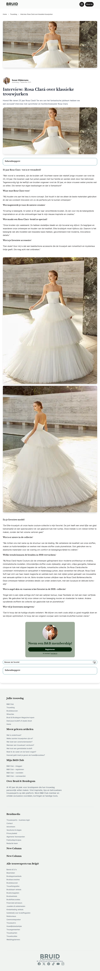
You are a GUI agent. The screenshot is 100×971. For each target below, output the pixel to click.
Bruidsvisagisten (13, 893)
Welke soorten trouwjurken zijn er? (20, 738)
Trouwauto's (11, 923)
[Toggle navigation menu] (81, 4)
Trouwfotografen (13, 886)
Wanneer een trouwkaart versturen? (20, 745)
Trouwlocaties (12, 936)
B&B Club (10, 704)
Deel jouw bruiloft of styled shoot (19, 721)
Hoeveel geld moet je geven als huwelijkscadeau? (26, 755)
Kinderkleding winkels (15, 909)
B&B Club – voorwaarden (16, 776)
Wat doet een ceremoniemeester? (19, 742)
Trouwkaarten (12, 933)
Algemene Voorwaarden (16, 837)
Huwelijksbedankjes (14, 926)
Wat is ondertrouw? (14, 735)
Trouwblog (11, 707)
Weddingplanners (13, 939)
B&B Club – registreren (15, 769)
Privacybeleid (12, 833)
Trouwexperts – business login (18, 820)
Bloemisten (11, 873)
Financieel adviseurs (14, 903)
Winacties (10, 714)
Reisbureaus (11, 916)
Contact (10, 823)
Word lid (89, 4)
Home (9, 724)
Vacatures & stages (14, 830)
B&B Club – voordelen (15, 773)
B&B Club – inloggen (14, 766)
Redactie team (12, 843)
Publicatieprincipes (14, 840)
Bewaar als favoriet (50, 662)
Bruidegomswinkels (14, 876)
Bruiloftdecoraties (13, 899)
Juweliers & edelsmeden (16, 906)
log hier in (54, 653)
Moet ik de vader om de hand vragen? (21, 752)
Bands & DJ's (12, 869)
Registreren (50, 649)
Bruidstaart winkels (14, 889)
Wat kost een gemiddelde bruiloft (19, 748)
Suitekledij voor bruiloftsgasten (18, 913)
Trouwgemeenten (13, 929)
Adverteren (11, 826)
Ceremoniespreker (14, 919)
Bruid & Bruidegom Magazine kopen (20, 717)
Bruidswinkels (12, 896)
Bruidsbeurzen (12, 711)
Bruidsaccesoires (13, 879)
